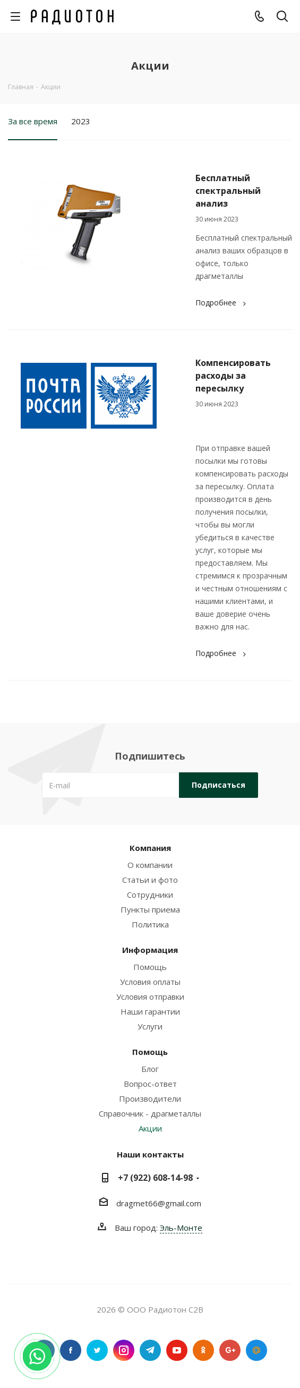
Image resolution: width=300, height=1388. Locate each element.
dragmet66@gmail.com (158, 1203)
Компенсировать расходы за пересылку (233, 375)
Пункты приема (150, 909)
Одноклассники (203, 1350)
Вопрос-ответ (150, 1083)
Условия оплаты (150, 981)
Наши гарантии (150, 1011)
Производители (150, 1098)
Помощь (150, 966)
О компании (150, 864)
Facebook (70, 1350)
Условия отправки (150, 996)
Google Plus (230, 1350)
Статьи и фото (150, 879)
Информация (150, 949)
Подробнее (222, 302)
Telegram (150, 1350)
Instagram (123, 1350)
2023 (80, 121)
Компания (150, 847)
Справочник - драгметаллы (150, 1113)
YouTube (176, 1350)
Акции (150, 1128)
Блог (150, 1068)
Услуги (150, 1026)
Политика (150, 924)
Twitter (97, 1350)
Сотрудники (150, 894)
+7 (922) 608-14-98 (155, 1177)
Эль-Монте (181, 1227)
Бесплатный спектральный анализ (228, 190)
